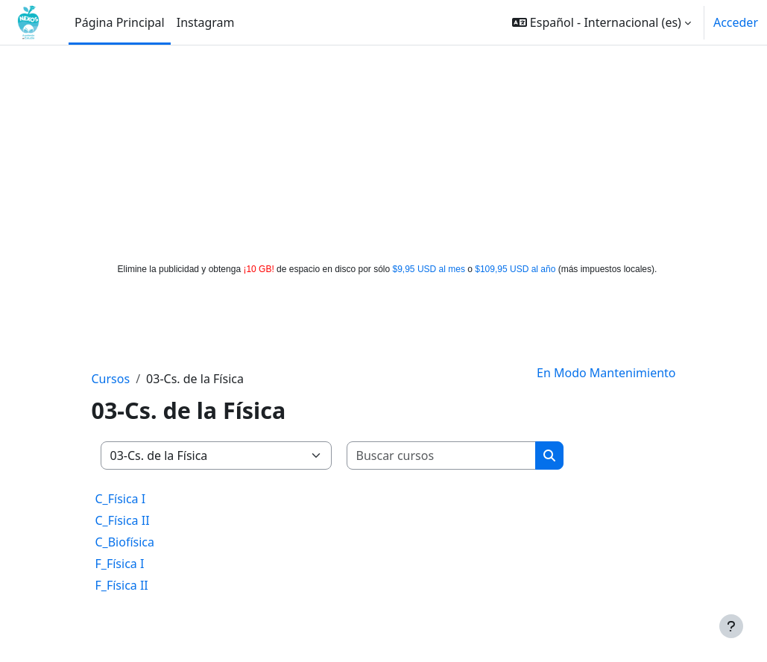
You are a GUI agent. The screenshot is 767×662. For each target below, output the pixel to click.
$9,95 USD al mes (429, 269)
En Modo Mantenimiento (606, 373)
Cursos (111, 379)
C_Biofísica (125, 542)
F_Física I (120, 563)
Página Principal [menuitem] (120, 22)
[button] (601, 22)
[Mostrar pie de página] (731, 626)
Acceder (735, 22)
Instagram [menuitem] (206, 22)
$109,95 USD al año (515, 269)
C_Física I (120, 499)
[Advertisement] (384, 150)
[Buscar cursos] (442, 455)
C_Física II (122, 520)
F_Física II (121, 585)
